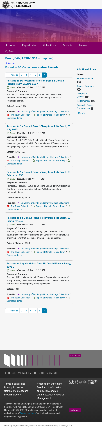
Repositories (29, 45)
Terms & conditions (14, 383)
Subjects (67, 45)
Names (83, 45)
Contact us (75, 355)
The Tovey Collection (20, 115)
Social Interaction (85, 78)
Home (10, 45)
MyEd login (75, 410)
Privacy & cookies (13, 387)
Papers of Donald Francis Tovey (50, 115)
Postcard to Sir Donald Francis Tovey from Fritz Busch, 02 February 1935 (39, 219)
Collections (49, 45)
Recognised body (28, 413)
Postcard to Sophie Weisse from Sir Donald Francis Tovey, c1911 (39, 265)
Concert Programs (85, 86)
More (81, 113)
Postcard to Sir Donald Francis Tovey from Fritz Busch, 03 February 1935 (39, 173)
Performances (84, 101)
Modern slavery (12, 394)
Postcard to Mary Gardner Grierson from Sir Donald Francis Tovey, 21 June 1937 (35, 82)
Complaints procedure (16, 391)
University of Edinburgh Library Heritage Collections (45, 111)
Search (10, 51)
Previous (12, 75)
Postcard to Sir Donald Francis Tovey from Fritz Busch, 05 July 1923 (39, 128)
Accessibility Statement (49, 383)
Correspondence (14, 118)
